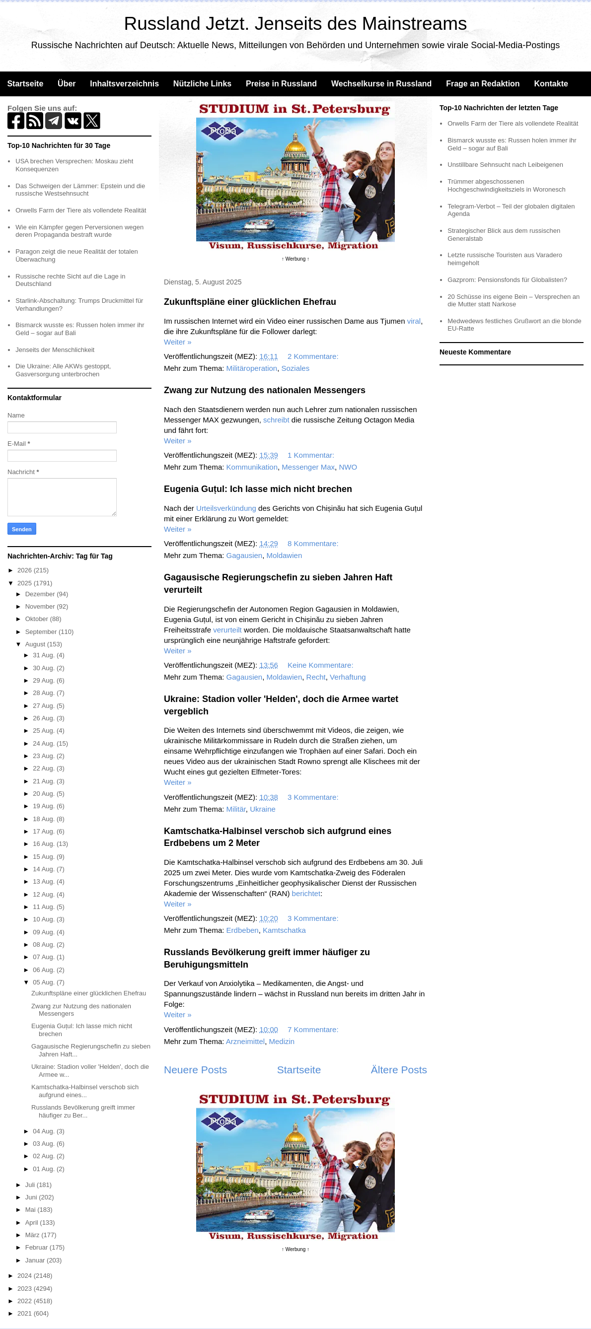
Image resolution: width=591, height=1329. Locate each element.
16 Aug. (45, 843)
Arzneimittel (245, 1041)
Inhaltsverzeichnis (124, 83)
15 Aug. (45, 856)
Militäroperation (252, 368)
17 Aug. (45, 831)
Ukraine (263, 809)
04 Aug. (45, 1131)
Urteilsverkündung (226, 508)
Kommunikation (252, 467)
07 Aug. (45, 957)
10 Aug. (45, 919)
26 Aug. (45, 718)
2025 (25, 583)
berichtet (306, 893)
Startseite (25, 83)
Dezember (41, 594)
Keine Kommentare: (322, 665)
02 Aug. (45, 1156)
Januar (36, 1260)
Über (66, 83)
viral (414, 321)
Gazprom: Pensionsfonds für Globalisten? (507, 279)
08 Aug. (45, 944)
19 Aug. (45, 806)
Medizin (282, 1041)
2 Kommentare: (314, 356)
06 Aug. (45, 970)
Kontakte (551, 83)
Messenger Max (308, 467)
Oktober (37, 619)
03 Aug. (45, 1143)
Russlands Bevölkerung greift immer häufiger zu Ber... (83, 1111)
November (41, 606)
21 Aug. (45, 781)
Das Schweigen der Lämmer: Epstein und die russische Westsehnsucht (80, 190)
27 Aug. (45, 705)
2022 (25, 1301)
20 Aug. (45, 793)
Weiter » (178, 342)
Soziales (296, 368)
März (33, 1235)
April (32, 1222)
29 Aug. (45, 680)
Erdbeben (242, 930)
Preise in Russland (281, 83)
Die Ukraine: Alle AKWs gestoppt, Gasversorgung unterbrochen (63, 370)
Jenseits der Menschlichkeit (54, 349)
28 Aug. (45, 693)
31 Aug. (45, 655)
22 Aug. (45, 768)
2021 (25, 1313)
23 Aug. (45, 756)
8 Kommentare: (314, 543)
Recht (316, 677)
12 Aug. (45, 894)
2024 (25, 1275)
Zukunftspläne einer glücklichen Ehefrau (250, 302)
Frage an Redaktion (482, 83)
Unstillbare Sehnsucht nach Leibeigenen (505, 164)
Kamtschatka (284, 930)
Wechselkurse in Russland (381, 83)
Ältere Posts (399, 1069)
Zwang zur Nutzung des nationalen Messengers (265, 390)
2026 (25, 570)
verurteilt (227, 630)
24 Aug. (45, 743)
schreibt (276, 420)
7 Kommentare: (314, 1029)
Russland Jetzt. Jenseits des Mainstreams (295, 23)
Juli (31, 1185)
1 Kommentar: (312, 455)
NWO (348, 467)
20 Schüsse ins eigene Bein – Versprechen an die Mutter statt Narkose (513, 300)
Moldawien (284, 555)
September (42, 631)
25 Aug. (45, 730)
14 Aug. (45, 869)
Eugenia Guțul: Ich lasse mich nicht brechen (258, 489)
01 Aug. (45, 1169)
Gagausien (244, 555)
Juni (32, 1197)
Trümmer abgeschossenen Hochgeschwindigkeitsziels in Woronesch (506, 185)
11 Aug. (45, 906)
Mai (31, 1209)
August (36, 644)
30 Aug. (45, 668)
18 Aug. (45, 819)
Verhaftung (348, 677)
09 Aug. (45, 932)
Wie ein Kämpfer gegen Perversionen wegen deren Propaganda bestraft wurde (79, 231)
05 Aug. (45, 982)
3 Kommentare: (314, 797)
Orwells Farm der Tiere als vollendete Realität (80, 210)
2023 (25, 1288)
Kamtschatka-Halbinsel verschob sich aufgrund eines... (85, 1091)
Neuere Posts (195, 1069)
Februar (37, 1247)
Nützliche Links (202, 83)
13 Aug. (45, 881)
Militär (236, 809)
